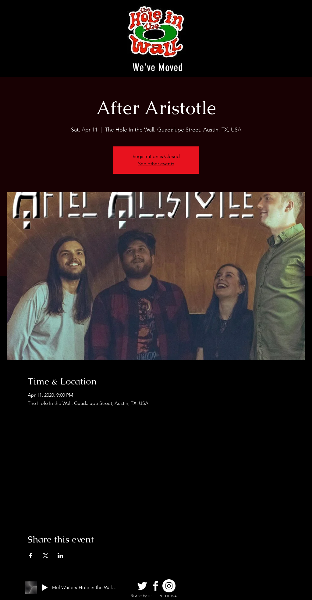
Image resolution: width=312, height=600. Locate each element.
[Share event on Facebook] (31, 555)
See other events (156, 164)
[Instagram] (169, 585)
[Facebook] (155, 585)
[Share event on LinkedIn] (60, 555)
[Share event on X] (45, 555)
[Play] (45, 587)
